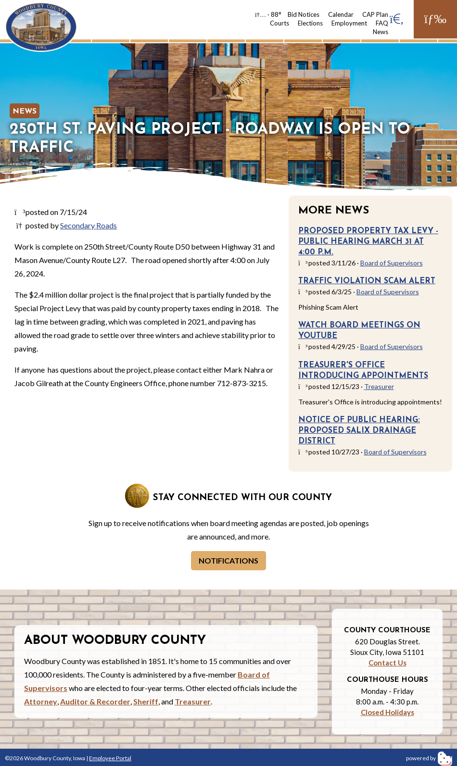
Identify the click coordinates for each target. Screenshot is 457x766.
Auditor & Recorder (95, 701)
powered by (429, 758)
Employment (349, 23)
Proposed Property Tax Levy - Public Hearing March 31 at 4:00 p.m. (368, 241)
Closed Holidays (387, 712)
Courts (279, 23)
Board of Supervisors (391, 263)
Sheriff (145, 701)
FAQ (382, 23)
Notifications (228, 560)
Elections (310, 23)
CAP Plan (375, 14)
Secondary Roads (88, 225)
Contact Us (387, 662)
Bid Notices (303, 14)
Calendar (341, 14)
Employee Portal (110, 758)
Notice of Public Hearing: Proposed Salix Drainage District (359, 430)
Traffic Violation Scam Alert (366, 281)
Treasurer (379, 386)
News (380, 32)
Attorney (40, 701)
